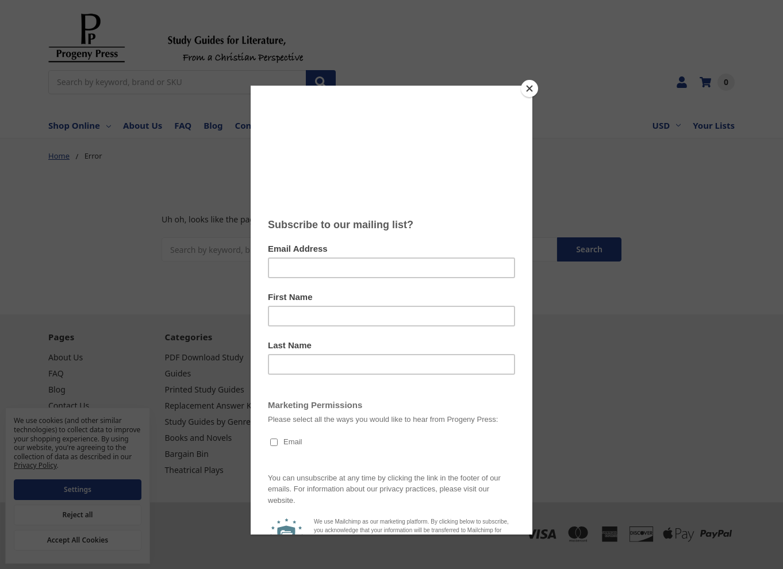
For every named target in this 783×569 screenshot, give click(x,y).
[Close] (529, 88)
